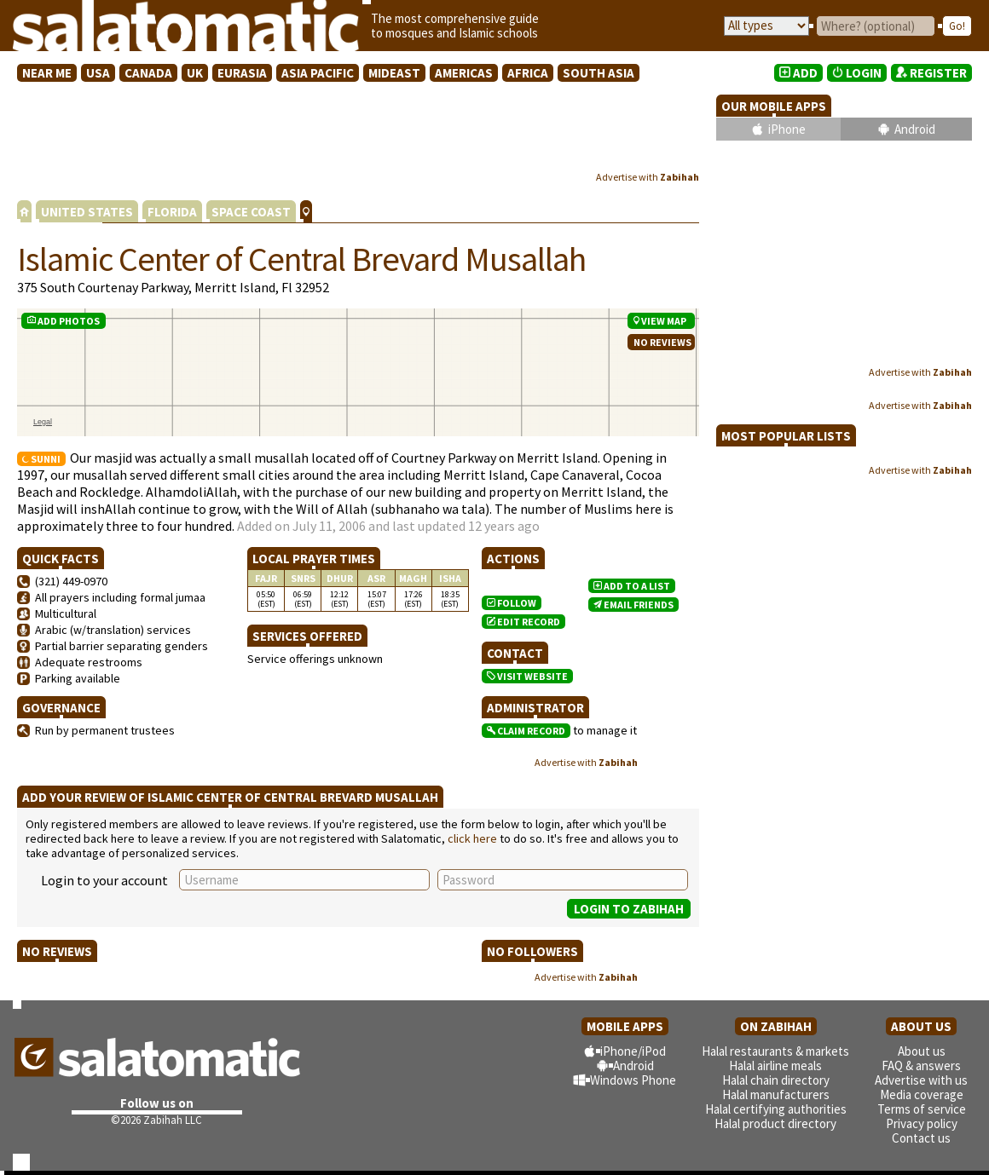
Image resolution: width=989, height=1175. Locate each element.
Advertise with (647, 176)
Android (914, 129)
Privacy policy (921, 1123)
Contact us (921, 1138)
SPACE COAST (251, 212)
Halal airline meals (775, 1065)
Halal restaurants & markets (775, 1051)
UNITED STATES (87, 212)
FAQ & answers (921, 1065)
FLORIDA (172, 212)
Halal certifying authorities (776, 1109)
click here (472, 838)
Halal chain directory (776, 1080)
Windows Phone (633, 1080)
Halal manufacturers (776, 1094)
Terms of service (921, 1109)
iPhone (787, 129)
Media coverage (921, 1094)
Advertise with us (921, 1080)
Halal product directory (775, 1123)
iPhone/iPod (633, 1051)
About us (922, 1051)
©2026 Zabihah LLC (156, 1120)
